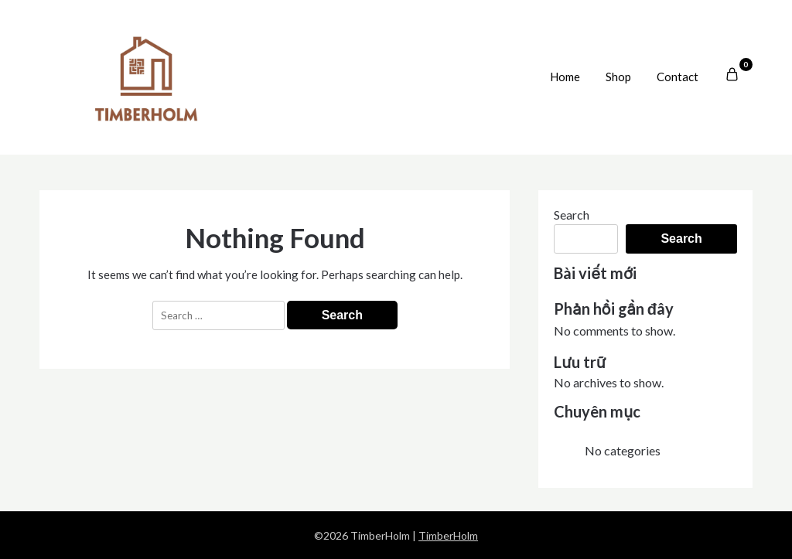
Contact (677, 77)
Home (565, 77)
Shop (618, 77)
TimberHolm (448, 535)
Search (571, 214)
